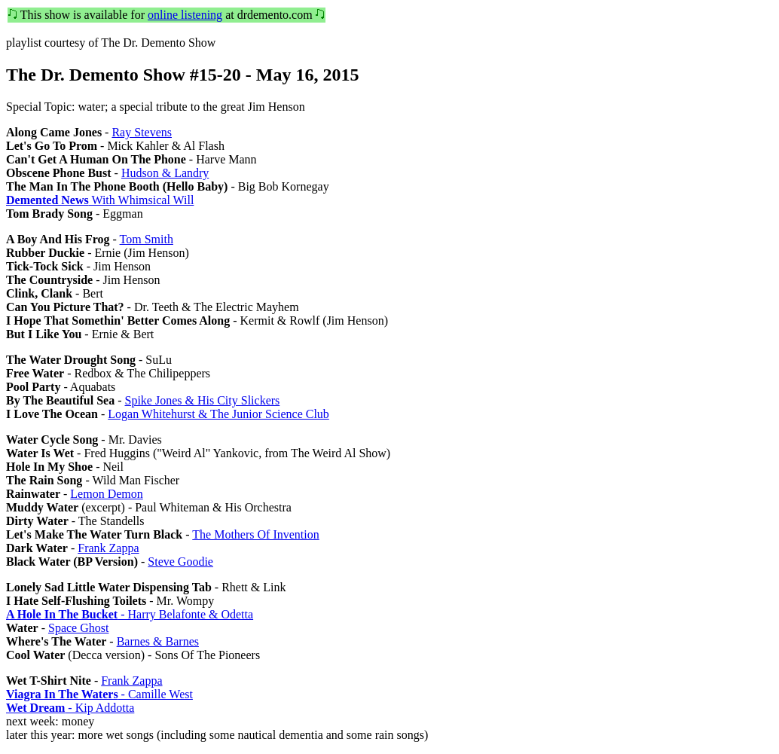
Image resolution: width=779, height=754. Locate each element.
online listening (185, 14)
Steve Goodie (180, 561)
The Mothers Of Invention (255, 534)
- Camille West (99, 694)
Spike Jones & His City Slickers (202, 400)
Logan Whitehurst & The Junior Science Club (218, 414)
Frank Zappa (108, 548)
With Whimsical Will (100, 200)
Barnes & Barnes (158, 641)
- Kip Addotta (70, 707)
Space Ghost (78, 627)
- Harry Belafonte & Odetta (129, 614)
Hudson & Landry (165, 172)
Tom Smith (146, 239)
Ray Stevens (142, 132)
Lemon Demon (106, 493)
